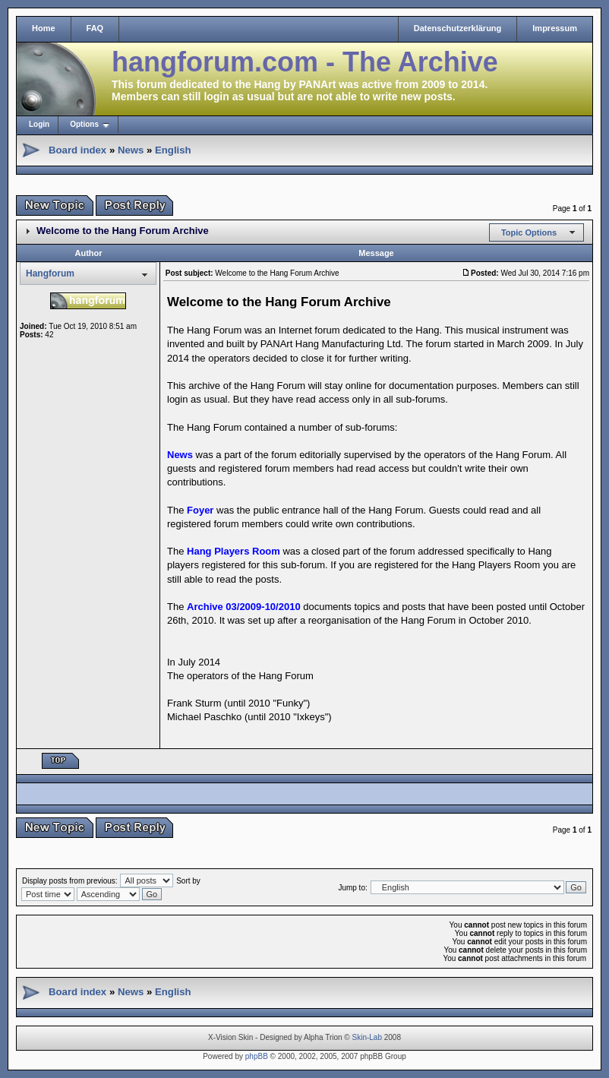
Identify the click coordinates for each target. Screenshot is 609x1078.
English (173, 150)
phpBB (256, 1056)
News (131, 150)
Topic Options (529, 232)
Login (39, 124)
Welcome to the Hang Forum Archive (122, 230)
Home (43, 28)
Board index (77, 150)
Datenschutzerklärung (458, 28)
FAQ (95, 28)
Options (84, 124)
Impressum (554, 28)
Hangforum (50, 273)
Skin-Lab (367, 1037)
